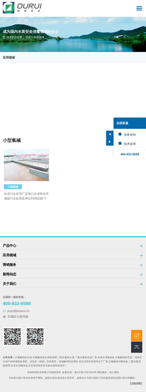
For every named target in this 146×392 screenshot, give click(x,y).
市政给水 (12, 67)
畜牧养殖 (12, 119)
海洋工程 (12, 110)
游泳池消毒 (13, 101)
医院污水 (12, 93)
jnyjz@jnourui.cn (18, 311)
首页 (28, 37)
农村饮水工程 (15, 84)
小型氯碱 (12, 127)
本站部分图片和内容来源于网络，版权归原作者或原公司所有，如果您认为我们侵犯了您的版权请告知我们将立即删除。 (73, 377)
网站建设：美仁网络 (108, 372)
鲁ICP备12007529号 (85, 372)
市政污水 (12, 76)
